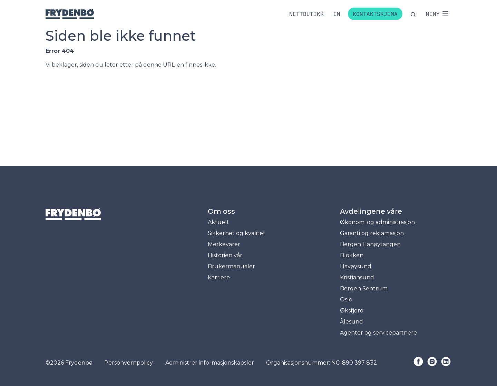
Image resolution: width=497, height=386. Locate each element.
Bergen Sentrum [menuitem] (364, 288)
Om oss (221, 211)
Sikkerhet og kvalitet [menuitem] (236, 233)
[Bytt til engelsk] (336, 13)
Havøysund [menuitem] (355, 266)
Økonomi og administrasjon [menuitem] (377, 222)
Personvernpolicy (128, 362)
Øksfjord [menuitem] (352, 310)
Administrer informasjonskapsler (209, 362)
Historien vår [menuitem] (225, 255)
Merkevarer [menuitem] (224, 244)
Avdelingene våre (371, 211)
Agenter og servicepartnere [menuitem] (378, 332)
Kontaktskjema (375, 13)
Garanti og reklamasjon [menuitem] (372, 233)
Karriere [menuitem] (219, 277)
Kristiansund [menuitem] (357, 277)
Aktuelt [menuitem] (218, 222)
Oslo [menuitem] (346, 299)
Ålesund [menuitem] (351, 321)
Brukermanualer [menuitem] (231, 266)
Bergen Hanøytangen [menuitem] (370, 244)
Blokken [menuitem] (351, 255)
